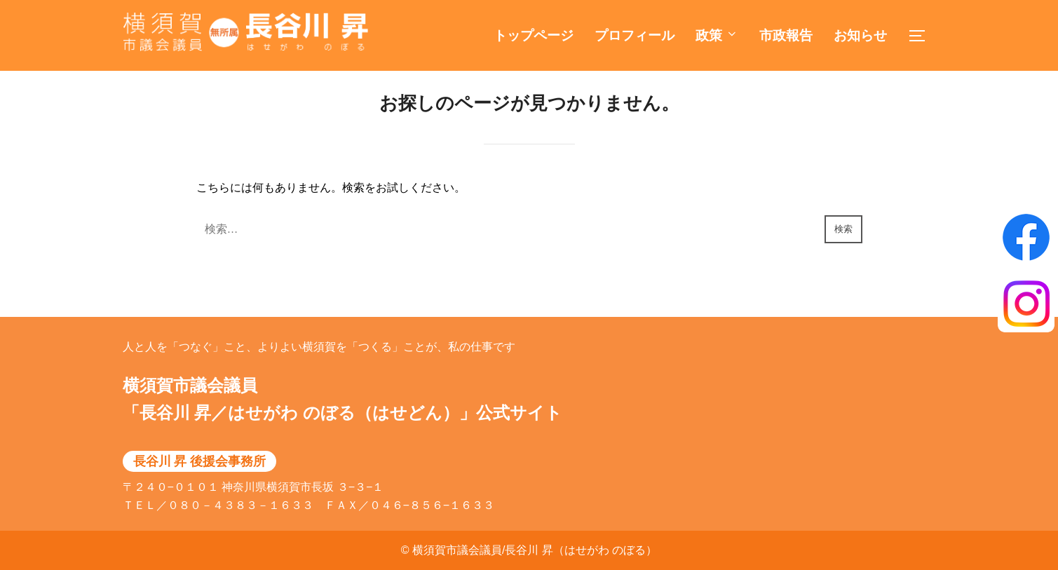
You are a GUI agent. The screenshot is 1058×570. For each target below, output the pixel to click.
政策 (717, 35)
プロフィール (634, 35)
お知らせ (860, 35)
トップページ (534, 35)
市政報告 (786, 35)
